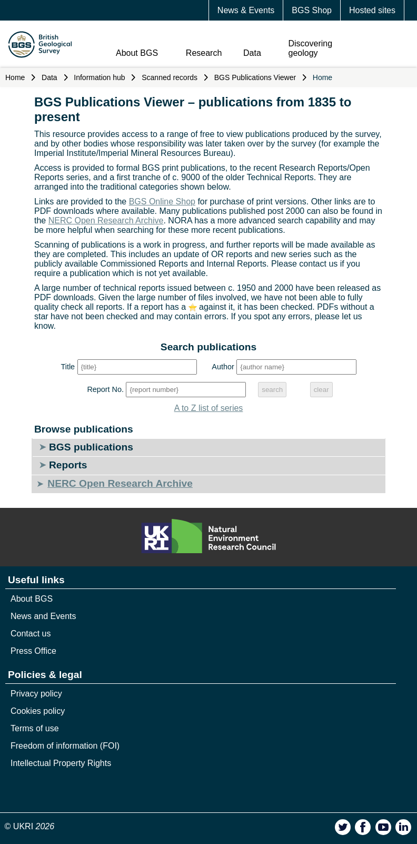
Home (15, 77)
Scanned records (169, 77)
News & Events (245, 10)
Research (204, 52)
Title (68, 366)
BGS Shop (312, 10)
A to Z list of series (208, 408)
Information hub (99, 77)
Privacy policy (36, 693)
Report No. (105, 389)
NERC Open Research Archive (106, 220)
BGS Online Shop (162, 201)
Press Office (33, 650)
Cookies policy (38, 710)
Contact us (31, 633)
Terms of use (35, 728)
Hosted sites (372, 10)
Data (252, 52)
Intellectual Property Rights (61, 763)
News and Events (43, 616)
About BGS (137, 52)
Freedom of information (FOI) (65, 745)
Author (223, 366)
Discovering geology (311, 48)
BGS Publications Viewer (255, 77)
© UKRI (30, 826)
